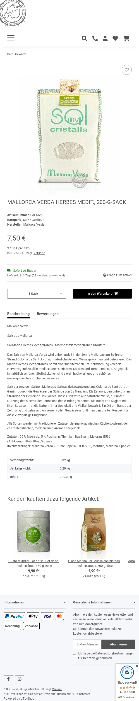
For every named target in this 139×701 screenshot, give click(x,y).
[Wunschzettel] (115, 38)
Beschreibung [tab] (18, 314)
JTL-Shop (27, 698)
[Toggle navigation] (10, 38)
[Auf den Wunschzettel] (127, 70)
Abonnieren (118, 644)
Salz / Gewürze (33, 220)
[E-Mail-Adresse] (87, 644)
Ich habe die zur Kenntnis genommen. (106, 656)
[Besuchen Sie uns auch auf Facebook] (8, 679)
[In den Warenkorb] (10, 62)
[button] (105, 38)
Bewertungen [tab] (48, 314)
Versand (39, 253)
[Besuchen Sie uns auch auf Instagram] (19, 679)
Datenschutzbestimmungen (114, 653)
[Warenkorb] (126, 38)
